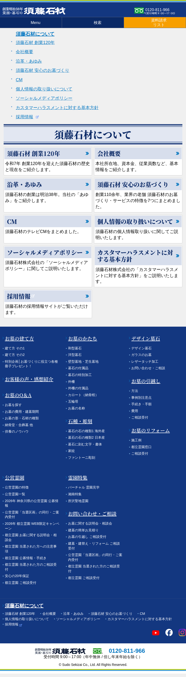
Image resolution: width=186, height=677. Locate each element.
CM (19, 79)
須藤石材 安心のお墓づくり (42, 70)
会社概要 (24, 51)
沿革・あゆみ (29, 61)
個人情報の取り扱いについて (44, 89)
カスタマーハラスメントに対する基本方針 (57, 107)
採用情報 (24, 116)
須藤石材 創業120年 (35, 42)
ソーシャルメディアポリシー (44, 98)
